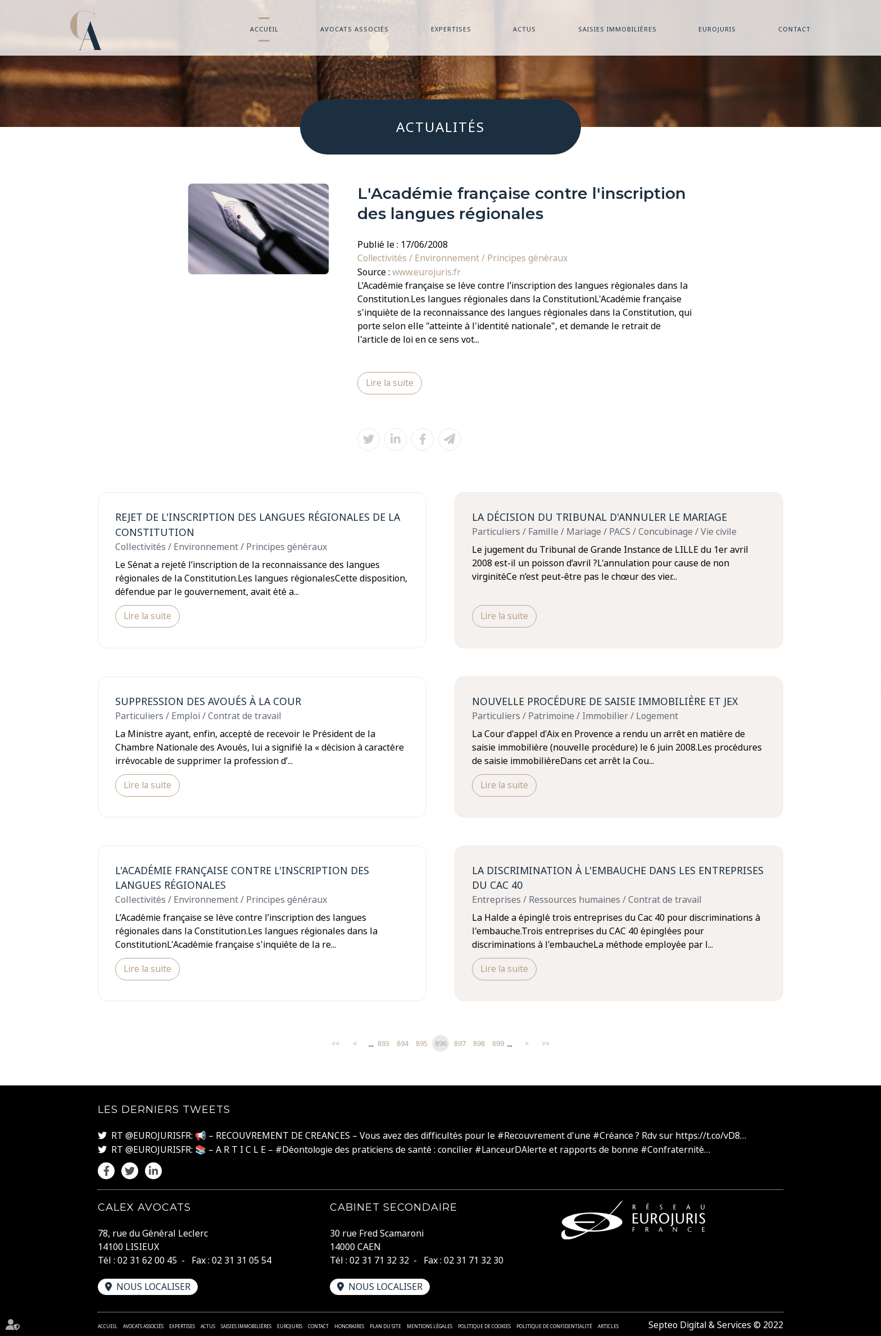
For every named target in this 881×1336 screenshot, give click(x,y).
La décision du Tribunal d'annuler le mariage (601, 516)
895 (422, 1043)
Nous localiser (154, 1285)
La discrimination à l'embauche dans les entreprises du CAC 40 (586, 877)
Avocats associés (354, 29)
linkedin (859, 690)
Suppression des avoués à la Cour (209, 700)
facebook (859, 646)
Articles (608, 1325)
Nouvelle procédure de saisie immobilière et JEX (606, 700)
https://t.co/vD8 (708, 1135)
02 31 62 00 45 (147, 1259)
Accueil (264, 29)
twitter (859, 668)
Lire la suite (390, 382)
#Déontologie (304, 1149)
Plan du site (385, 1325)
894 (402, 1043)
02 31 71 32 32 (379, 1259)
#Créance (613, 1135)
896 (441, 1043)
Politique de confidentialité (554, 1325)
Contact (794, 29)
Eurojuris (717, 29)
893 (383, 1043)
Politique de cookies (484, 1325)
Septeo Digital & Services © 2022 (715, 1323)
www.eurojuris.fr (427, 271)
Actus (524, 29)
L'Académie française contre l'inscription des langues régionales (243, 877)
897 (460, 1043)
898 (479, 1043)
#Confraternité (675, 1149)
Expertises (451, 29)
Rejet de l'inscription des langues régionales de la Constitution (258, 524)
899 (498, 1043)
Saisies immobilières (617, 29)
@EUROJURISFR (158, 1135)
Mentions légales (429, 1325)
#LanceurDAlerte (512, 1149)
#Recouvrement (531, 1135)
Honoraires (349, 1325)
